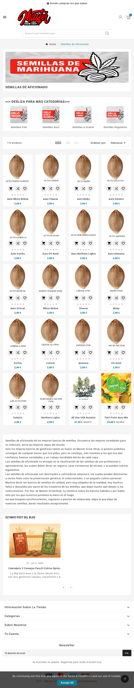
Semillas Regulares (115, 127)
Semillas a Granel (83, 127)
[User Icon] (120, 17)
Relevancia (119, 143)
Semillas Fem (19, 127)
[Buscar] (62, 33)
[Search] (107, 33)
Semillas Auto (51, 127)
